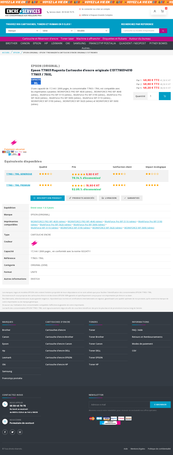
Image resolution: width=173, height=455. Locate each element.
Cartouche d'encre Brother (59, 336)
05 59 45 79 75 (18, 405)
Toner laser (67, 38)
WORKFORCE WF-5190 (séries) (75, 227)
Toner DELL (95, 350)
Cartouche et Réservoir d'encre (40, 38)
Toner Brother (96, 336)
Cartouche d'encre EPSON (58, 357)
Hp (3, 350)
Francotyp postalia (12, 378)
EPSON (37, 43)
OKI (68, 43)
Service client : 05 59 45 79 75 (60, 12)
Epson (5, 343)
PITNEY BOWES (158, 43)
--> (23, 30)
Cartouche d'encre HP (56, 364)
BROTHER (11, 43)
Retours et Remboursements (147, 336)
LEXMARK (56, 43)
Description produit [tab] (47, 198)
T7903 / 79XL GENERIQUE (19, 173)
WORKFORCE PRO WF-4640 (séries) (85, 221)
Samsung (7, 371)
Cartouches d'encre (55, 330)
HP (46, 43)
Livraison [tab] (109, 198)
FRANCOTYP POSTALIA (102, 43)
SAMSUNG (79, 43)
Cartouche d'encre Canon (58, 343)
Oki (4, 364)
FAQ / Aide (137, 330)
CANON (25, 43)
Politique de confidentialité (159, 449)
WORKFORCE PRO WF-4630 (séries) (48, 221)
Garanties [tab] (131, 198)
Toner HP (93, 364)
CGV (134, 350)
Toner (92, 330)
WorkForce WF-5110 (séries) (44, 227)
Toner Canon (95, 343)
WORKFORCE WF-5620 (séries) (107, 227)
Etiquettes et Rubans (115, 38)
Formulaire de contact (22, 423)
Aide (126, 449)
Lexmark (6, 357)
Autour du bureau (140, 38)
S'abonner (160, 404)
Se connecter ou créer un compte (94, 9)
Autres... (86, 48)
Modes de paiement (142, 343)
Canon (5, 336)
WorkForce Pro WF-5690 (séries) (89, 224)
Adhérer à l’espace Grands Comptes (96, 15)
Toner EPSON (96, 357)
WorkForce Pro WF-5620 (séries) (55, 224)
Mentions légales (138, 449)
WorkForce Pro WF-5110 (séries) (120, 221)
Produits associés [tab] (81, 198)
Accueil (6, 52)
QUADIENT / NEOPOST (132, 43)
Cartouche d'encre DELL (57, 350)
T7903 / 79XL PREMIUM (18, 185)
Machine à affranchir (88, 38)
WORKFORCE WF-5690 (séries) (139, 227)
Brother (6, 330)
